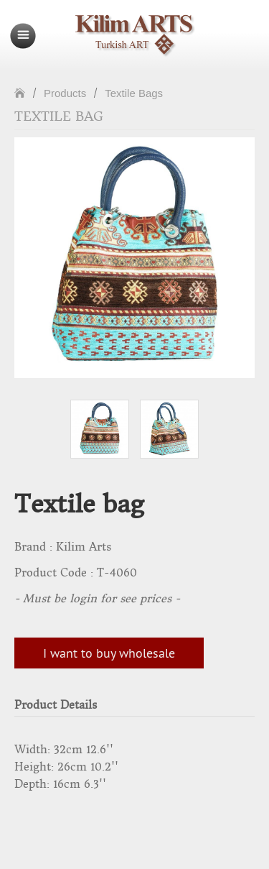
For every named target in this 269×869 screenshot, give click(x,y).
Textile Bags (134, 93)
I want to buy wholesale (109, 653)
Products (65, 93)
